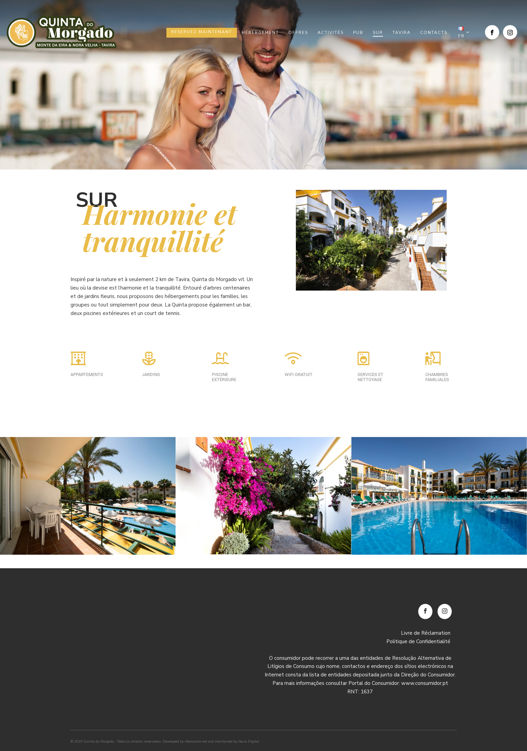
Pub (358, 32)
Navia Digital (248, 741)
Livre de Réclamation (425, 633)
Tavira (401, 32)
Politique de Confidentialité (418, 641)
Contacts (433, 32)
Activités (331, 32)
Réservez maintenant (201, 32)
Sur (378, 32)
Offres (298, 32)
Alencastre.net (196, 741)
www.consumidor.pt (424, 683)
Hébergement (260, 32)
